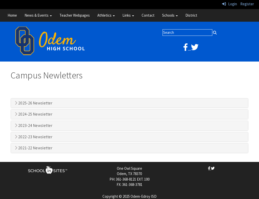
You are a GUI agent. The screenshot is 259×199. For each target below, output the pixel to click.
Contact (148, 15)
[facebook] (187, 48)
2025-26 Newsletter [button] (33, 103)
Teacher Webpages (74, 15)
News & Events (38, 15)
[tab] (129, 103)
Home (12, 15)
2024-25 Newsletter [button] (33, 114)
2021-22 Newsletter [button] (33, 148)
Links (128, 15)
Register (247, 4)
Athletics (106, 15)
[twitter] (195, 48)
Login (229, 4)
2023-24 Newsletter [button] (33, 125)
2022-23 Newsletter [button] (33, 137)
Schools (170, 15)
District (191, 15)
